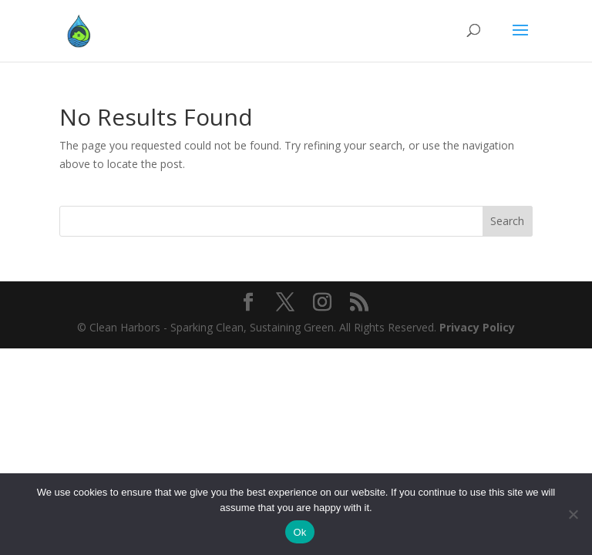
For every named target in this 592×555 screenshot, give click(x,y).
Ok (299, 532)
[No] (572, 514)
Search (507, 221)
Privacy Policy (477, 327)
